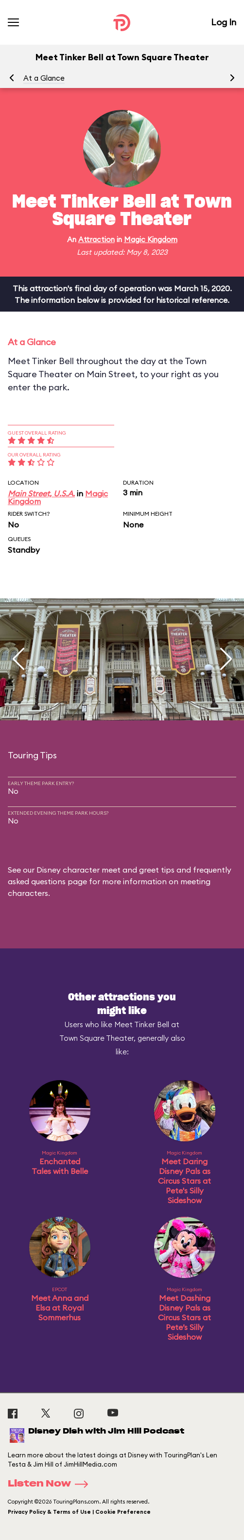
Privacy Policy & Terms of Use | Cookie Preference (79, 1511)
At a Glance (44, 78)
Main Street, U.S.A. (41, 493)
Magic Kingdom (150, 239)
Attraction (96, 239)
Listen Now (51, 1484)
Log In (223, 22)
